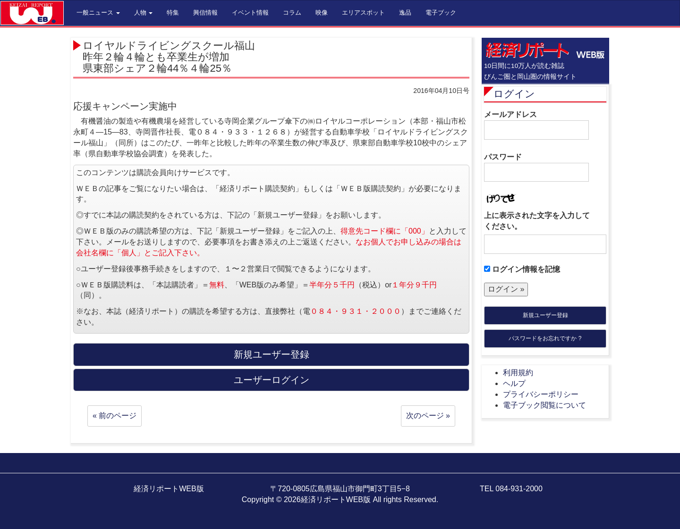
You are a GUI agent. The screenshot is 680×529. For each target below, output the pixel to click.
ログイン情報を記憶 (522, 269)
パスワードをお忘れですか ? (545, 338)
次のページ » (428, 415)
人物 (143, 12)
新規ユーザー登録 (545, 315)
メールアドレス (536, 125)
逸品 (405, 12)
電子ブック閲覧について (544, 405)
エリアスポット (363, 12)
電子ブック (440, 12)
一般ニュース (98, 12)
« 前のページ (114, 415)
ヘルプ (514, 383)
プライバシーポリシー (540, 394)
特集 (173, 12)
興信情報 (205, 12)
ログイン (514, 93)
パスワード (536, 167)
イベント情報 (250, 12)
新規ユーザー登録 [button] (271, 354)
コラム (292, 12)
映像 (321, 12)
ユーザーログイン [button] (271, 380)
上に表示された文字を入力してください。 (537, 220)
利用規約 (518, 373)
